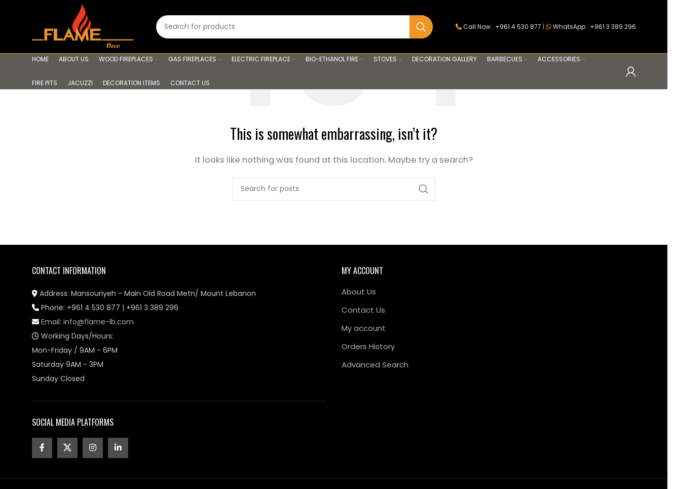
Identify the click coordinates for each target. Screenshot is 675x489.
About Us (359, 291)
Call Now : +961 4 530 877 (502, 26)
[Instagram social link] (93, 448)
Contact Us (363, 310)
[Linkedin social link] (118, 448)
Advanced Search (375, 364)
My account (364, 328)
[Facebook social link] (42, 448)
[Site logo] (83, 26)
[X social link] (67, 448)
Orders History (368, 346)
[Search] (294, 27)
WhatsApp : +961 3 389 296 (594, 26)
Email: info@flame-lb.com (83, 322)
